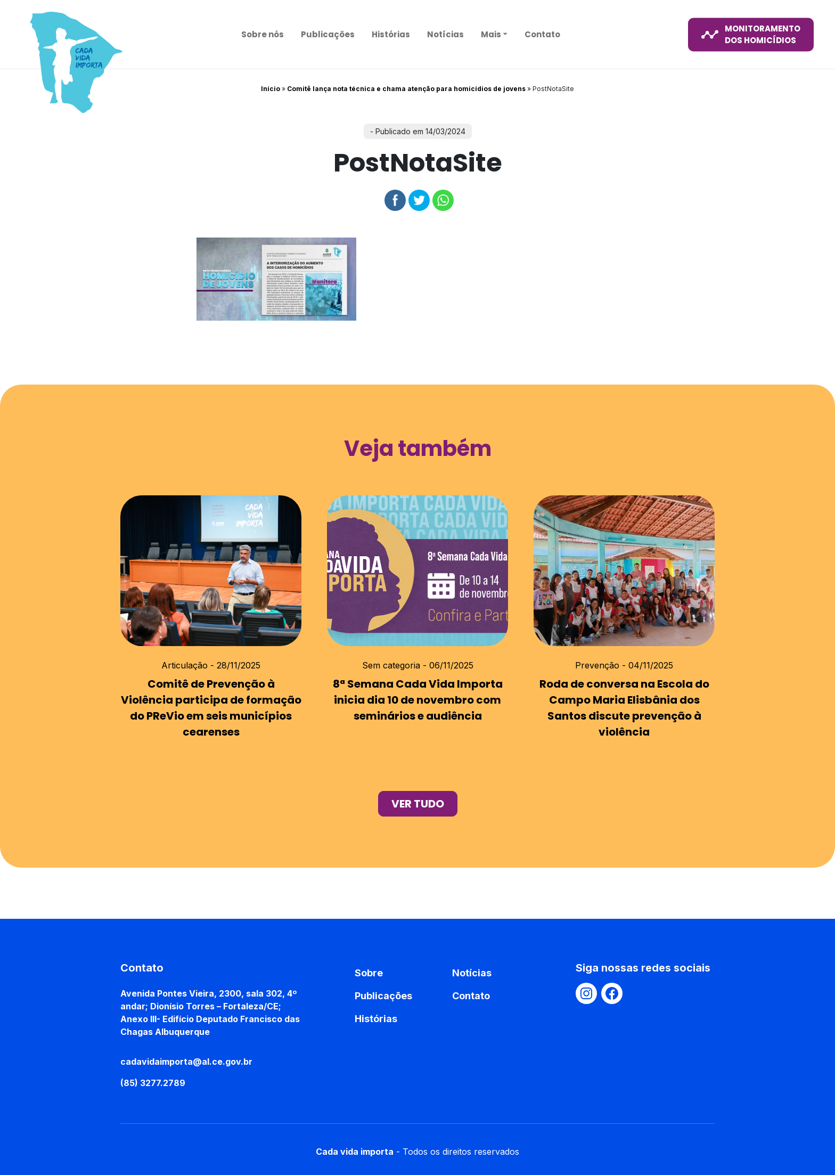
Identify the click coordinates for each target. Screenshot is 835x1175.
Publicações (328, 33)
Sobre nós (262, 33)
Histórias (391, 33)
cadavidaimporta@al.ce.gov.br (186, 1061)
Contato (542, 33)
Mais (491, 33)
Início (270, 89)
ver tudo (417, 803)
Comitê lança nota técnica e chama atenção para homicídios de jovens (406, 89)
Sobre (369, 972)
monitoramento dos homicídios (750, 34)
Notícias (445, 33)
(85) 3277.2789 (152, 1083)
